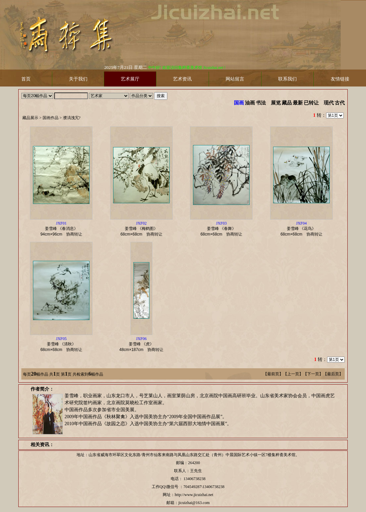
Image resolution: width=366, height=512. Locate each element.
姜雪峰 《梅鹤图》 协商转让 (143, 229)
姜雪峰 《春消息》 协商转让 (63, 229)
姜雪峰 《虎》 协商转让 (143, 344)
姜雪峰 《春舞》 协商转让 (223, 229)
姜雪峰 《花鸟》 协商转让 (303, 229)
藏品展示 (30, 117)
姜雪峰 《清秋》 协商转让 (63, 344)
